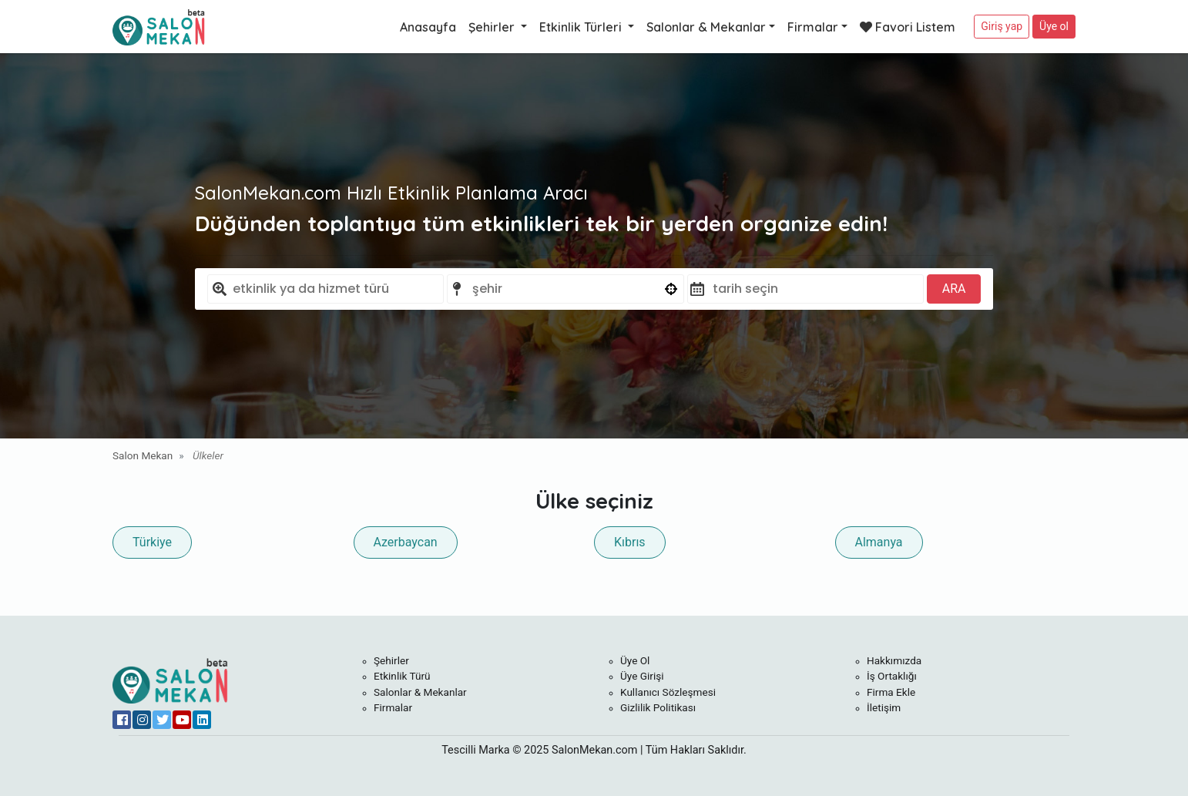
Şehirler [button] (493, 27)
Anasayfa (428, 27)
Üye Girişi (642, 676)
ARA (954, 288)
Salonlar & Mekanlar (706, 27)
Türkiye (152, 542)
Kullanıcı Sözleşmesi (668, 692)
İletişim (884, 707)
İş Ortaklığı (892, 676)
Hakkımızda (894, 660)
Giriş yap (1001, 26)
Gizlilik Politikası (658, 707)
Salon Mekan (142, 455)
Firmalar (812, 27)
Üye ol (1054, 26)
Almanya (879, 542)
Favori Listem (907, 27)
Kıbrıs (630, 542)
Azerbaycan (406, 542)
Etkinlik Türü (402, 676)
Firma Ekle (891, 692)
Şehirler (391, 660)
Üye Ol (634, 660)
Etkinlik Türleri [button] (582, 27)
